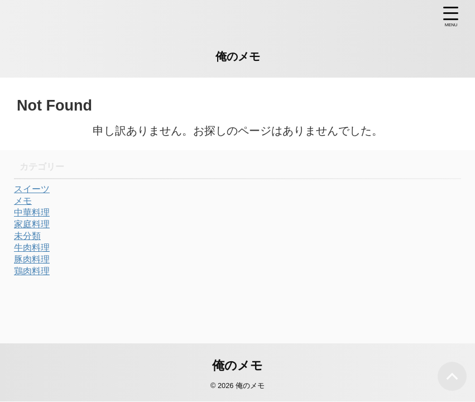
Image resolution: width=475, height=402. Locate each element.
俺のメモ (237, 56)
